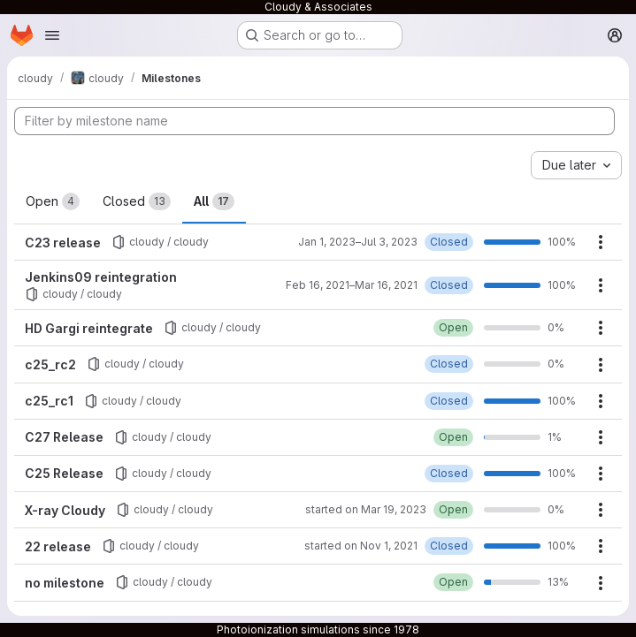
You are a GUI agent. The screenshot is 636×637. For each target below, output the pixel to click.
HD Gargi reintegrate (89, 328)
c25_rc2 (50, 364)
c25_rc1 (49, 400)
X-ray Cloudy (65, 510)
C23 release (63, 242)
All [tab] (214, 201)
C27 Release (64, 436)
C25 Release (64, 473)
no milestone (64, 582)
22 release (58, 546)
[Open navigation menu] (52, 35)
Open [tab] (53, 201)
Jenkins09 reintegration (101, 276)
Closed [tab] (137, 201)
